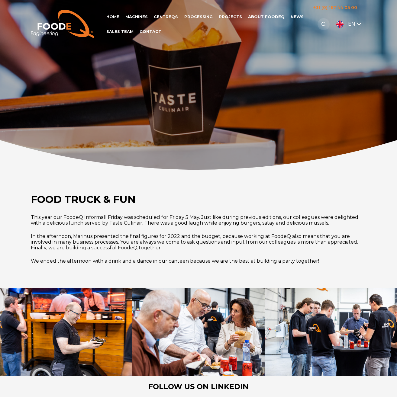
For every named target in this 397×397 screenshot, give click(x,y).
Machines (136, 16)
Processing (198, 16)
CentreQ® (166, 16)
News (297, 16)
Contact (150, 31)
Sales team (120, 31)
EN (349, 24)
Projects (230, 16)
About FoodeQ (266, 16)
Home (112, 16)
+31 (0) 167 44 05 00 (335, 7)
